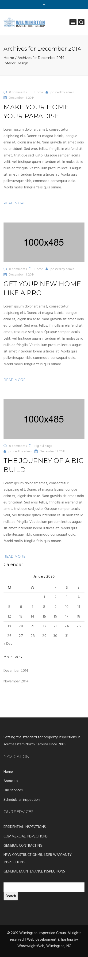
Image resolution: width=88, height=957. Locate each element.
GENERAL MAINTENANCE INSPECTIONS (34, 871)
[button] (44, 242)
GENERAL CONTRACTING (23, 846)
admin (70, 92)
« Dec (8, 644)
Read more (15, 203)
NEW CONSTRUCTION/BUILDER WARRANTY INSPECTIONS (38, 858)
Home (9, 58)
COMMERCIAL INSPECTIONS (26, 836)
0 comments (18, 92)
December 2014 (16, 671)
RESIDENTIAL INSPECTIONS (25, 827)
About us (11, 781)
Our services (13, 790)
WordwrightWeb (30, 946)
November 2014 (16, 681)
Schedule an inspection (22, 800)
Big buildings (43, 446)
